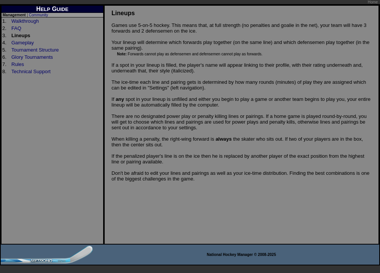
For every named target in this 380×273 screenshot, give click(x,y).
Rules (17, 64)
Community (38, 15)
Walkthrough (25, 21)
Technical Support (30, 71)
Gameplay (22, 43)
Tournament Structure (35, 50)
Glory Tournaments (32, 57)
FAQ (16, 28)
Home (373, 2)
